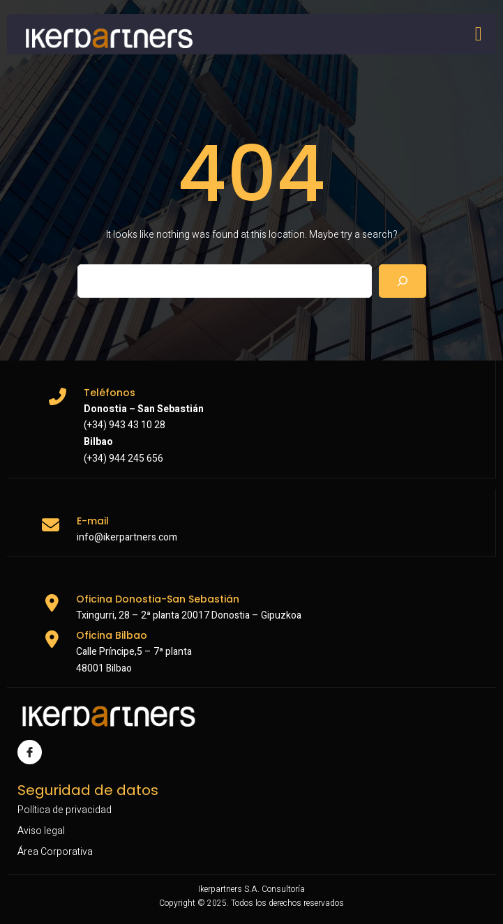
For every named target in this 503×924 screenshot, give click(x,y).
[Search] (402, 281)
